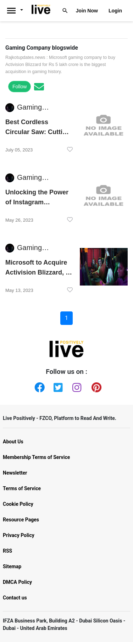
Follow (19, 86)
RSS (7, 551)
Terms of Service (22, 488)
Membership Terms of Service (36, 457)
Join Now (87, 10)
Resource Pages (21, 519)
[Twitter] (57, 385)
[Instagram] (75, 385)
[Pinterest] (95, 385)
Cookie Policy (18, 504)
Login (115, 10)
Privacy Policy (18, 535)
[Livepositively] (17, 10)
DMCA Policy (17, 582)
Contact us (15, 598)
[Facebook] (37, 385)
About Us (13, 441)
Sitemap (12, 566)
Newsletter (15, 473)
